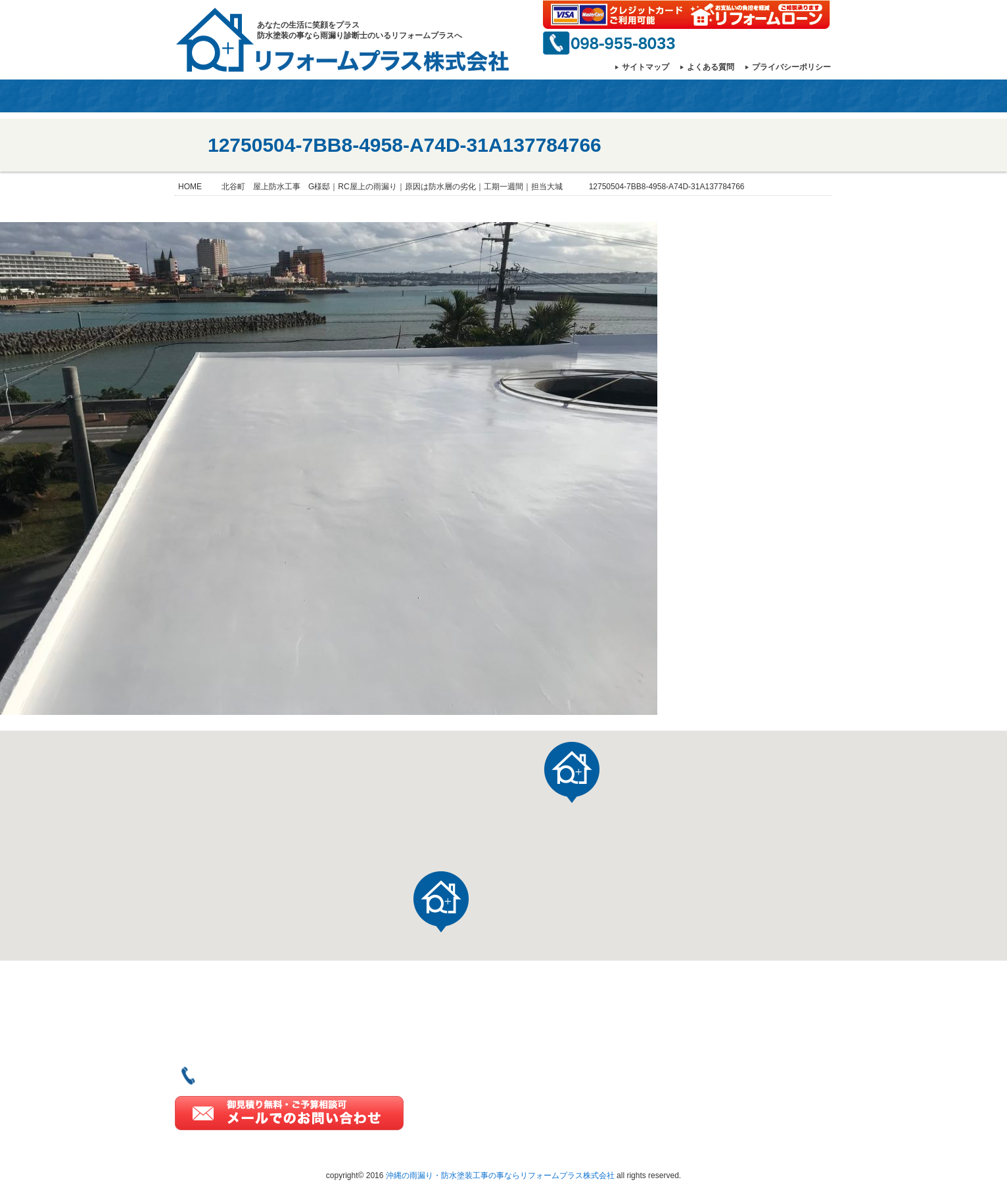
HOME (194, 96)
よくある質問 (710, 67)
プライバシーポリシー (791, 67)
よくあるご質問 (744, 1074)
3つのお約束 (736, 1033)
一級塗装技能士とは (574, 96)
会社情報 (264, 96)
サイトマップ (645, 67)
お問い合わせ (780, 96)
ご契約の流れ (738, 1012)
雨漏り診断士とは (586, 1112)
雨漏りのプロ (677, 96)
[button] (441, 901)
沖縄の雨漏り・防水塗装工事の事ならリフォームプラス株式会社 (500, 1175)
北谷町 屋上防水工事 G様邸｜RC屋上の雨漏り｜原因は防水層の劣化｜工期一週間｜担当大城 (392, 186)
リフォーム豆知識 (749, 1053)
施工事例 (471, 96)
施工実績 (565, 1072)
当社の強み (367, 96)
